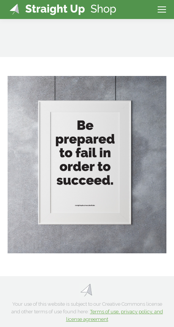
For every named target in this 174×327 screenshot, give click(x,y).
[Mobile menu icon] (161, 9)
